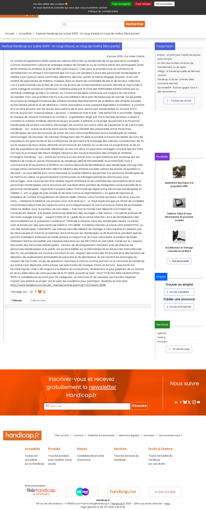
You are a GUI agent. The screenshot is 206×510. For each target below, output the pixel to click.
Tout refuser (143, 4)
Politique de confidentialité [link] (103, 11)
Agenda (161, 333)
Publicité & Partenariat (101, 435)
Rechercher (134, 24)
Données (149, 435)
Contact (78, 435)
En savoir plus (179, 349)
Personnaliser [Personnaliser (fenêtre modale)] (164, 4)
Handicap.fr (118, 503)
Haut (167, 503)
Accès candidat (177, 292)
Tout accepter (121, 4)
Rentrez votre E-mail (30, 406)
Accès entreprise (178, 307)
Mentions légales (129, 435)
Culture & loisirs (38, 300)
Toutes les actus (178, 100)
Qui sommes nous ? (170, 435)
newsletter (102, 387)
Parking (161, 337)
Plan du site (62, 435)
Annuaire (162, 341)
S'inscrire (139, 406)
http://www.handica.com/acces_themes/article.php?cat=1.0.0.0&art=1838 (58, 285)
